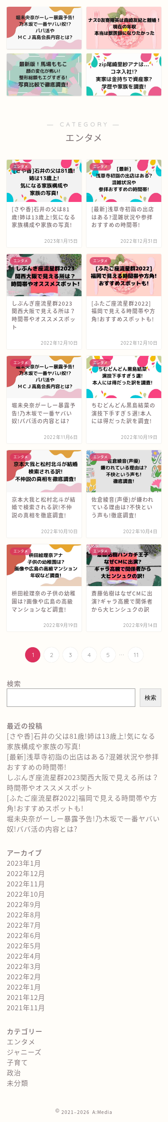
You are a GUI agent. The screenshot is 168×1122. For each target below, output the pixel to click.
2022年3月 (24, 966)
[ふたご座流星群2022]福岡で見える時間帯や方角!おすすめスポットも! (82, 803)
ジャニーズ (24, 1052)
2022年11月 (26, 883)
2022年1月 (24, 987)
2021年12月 (26, 997)
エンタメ (21, 1041)
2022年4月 (24, 956)
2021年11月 (26, 1007)
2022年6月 (24, 935)
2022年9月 (24, 904)
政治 (14, 1072)
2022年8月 (24, 914)
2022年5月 (24, 945)
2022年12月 (26, 873)
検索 (14, 683)
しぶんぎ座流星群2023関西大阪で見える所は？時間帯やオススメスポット (83, 782)
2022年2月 (24, 976)
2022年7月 (24, 925)
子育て (17, 1062)
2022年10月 (26, 894)
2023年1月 (24, 863)
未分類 (17, 1083)
